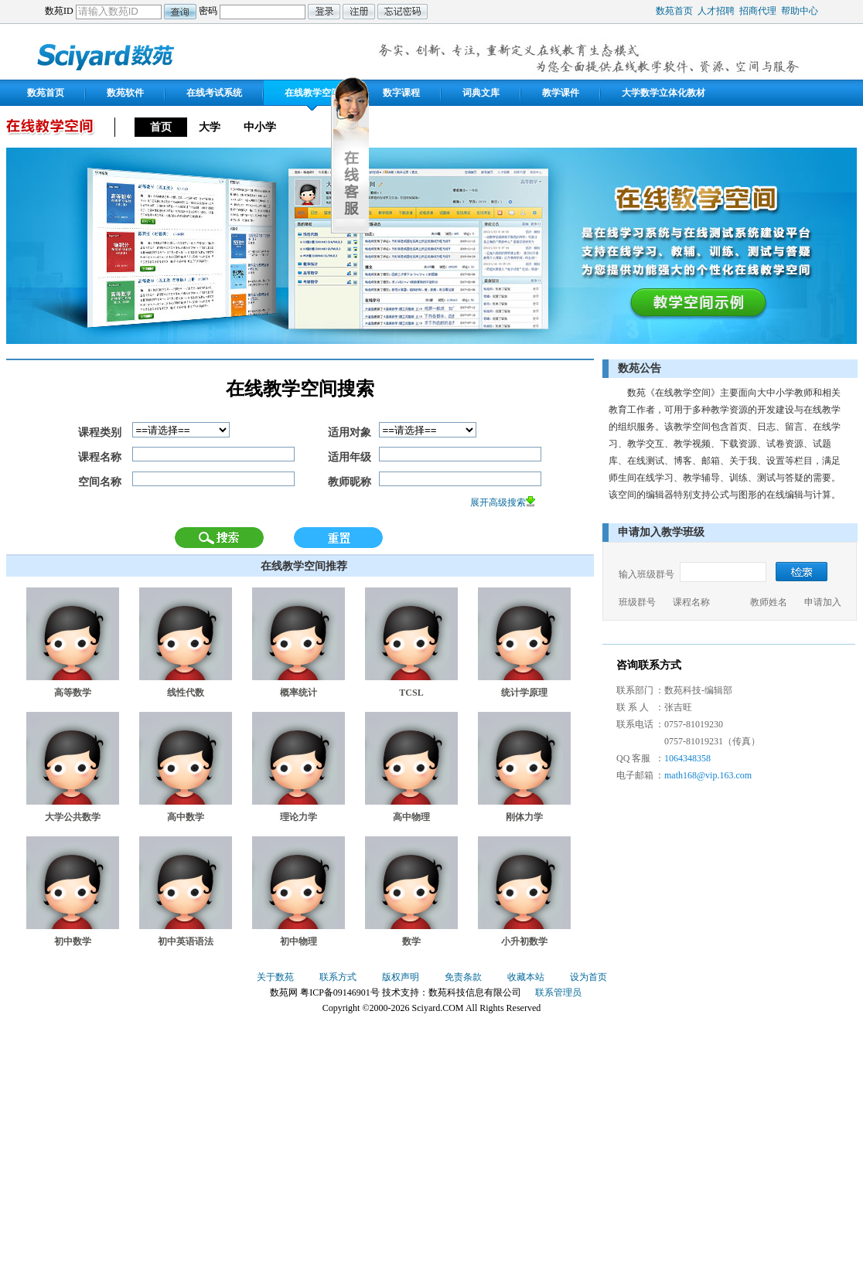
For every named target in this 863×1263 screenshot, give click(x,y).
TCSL (411, 692)
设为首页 (588, 977)
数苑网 (107, 55)
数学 (411, 941)
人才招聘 (716, 10)
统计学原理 (524, 692)
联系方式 (337, 977)
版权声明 (400, 977)
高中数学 (185, 817)
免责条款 (463, 977)
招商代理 (757, 10)
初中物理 (298, 941)
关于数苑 (275, 977)
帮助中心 (799, 10)
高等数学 (72, 692)
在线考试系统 (214, 92)
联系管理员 (558, 992)
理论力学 (298, 817)
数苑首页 (674, 10)
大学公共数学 (73, 817)
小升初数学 (524, 941)
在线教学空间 (312, 92)
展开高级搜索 (498, 502)
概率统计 (298, 692)
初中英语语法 (185, 941)
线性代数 (185, 692)
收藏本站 (525, 977)
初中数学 (72, 941)
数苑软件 (125, 92)
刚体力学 (524, 817)
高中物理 (411, 817)
